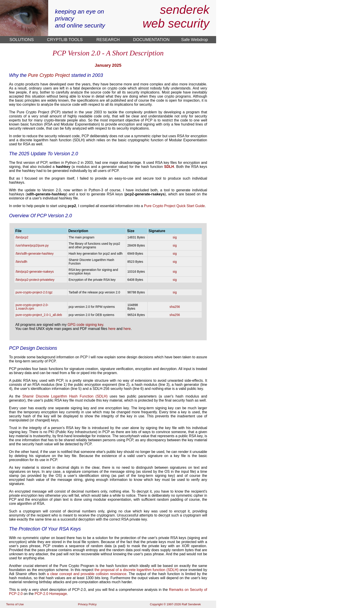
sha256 (175, 307)
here (111, 329)
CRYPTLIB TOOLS (65, 39)
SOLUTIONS (21, 39)
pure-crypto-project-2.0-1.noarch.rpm (32, 306)
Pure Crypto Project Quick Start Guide (174, 206)
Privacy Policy (87, 604)
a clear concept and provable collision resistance (86, 574)
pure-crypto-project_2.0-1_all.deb (39, 315)
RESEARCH (108, 39)
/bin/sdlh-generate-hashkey (35, 253)
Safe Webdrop (194, 39)
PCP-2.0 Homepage (51, 594)
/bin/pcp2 (22, 237)
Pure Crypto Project (49, 75)
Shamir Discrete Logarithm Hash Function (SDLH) (64, 396)
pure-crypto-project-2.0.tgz (34, 292)
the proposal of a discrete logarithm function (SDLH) (137, 570)
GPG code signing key (85, 325)
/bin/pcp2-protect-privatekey (35, 279)
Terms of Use (15, 604)
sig (175, 237)
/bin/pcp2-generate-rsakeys (35, 271)
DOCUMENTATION (151, 39)
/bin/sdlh (21, 261)
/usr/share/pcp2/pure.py (32, 245)
